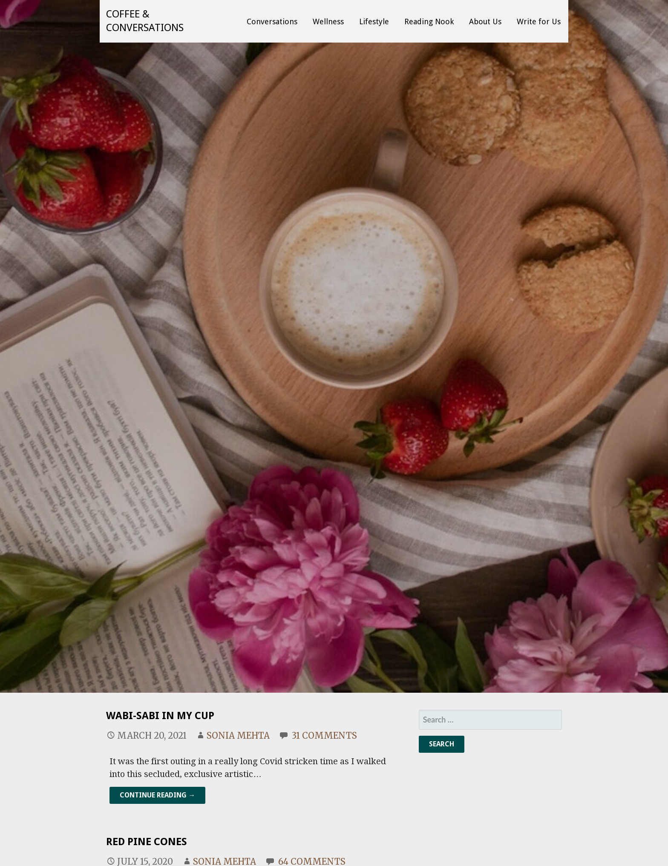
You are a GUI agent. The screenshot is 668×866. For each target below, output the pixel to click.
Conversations (272, 21)
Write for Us (539, 21)
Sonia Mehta (238, 735)
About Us (485, 21)
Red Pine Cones (146, 842)
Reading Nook (429, 21)
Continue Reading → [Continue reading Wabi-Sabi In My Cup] (157, 795)
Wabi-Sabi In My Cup (160, 716)
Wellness (328, 21)
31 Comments (324, 735)
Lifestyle (374, 21)
